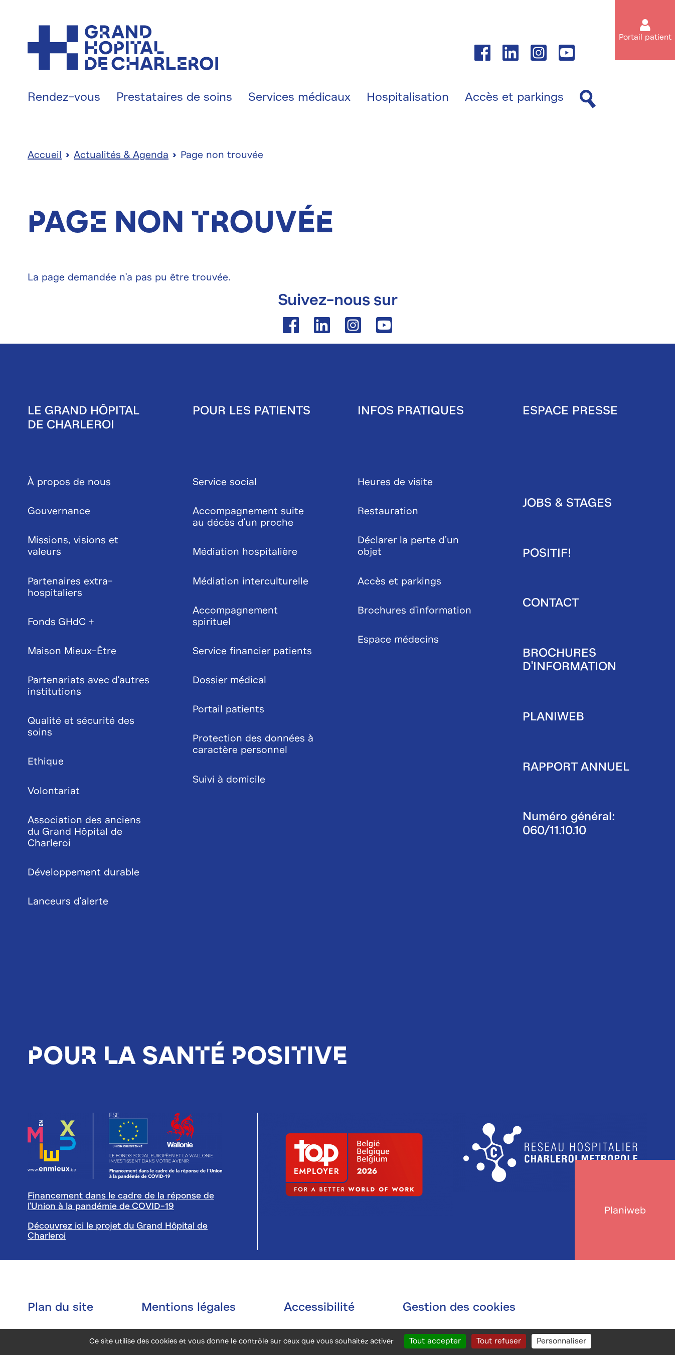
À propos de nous (69, 482)
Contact (551, 602)
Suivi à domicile (229, 779)
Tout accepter (435, 1341)
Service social (225, 482)
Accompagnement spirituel (235, 616)
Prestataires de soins (174, 97)
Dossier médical (229, 680)
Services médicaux (299, 97)
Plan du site (60, 1306)
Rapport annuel (576, 766)
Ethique (46, 761)
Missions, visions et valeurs (73, 546)
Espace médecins (398, 639)
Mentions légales (188, 1306)
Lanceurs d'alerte (68, 901)
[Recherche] (588, 99)
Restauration (388, 511)
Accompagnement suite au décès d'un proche (248, 517)
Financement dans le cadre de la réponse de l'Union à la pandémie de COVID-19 (121, 1201)
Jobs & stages (567, 502)
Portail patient (645, 37)
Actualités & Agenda (121, 154)
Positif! (547, 552)
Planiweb (553, 716)
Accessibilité (319, 1306)
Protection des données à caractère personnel (253, 744)
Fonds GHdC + (61, 622)
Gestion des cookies (459, 1306)
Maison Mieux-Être (72, 651)
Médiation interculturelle (250, 581)
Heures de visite (395, 482)
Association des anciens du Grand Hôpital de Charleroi (84, 831)
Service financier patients (252, 651)
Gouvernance (59, 511)
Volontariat (54, 791)
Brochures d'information (414, 610)
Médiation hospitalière (245, 551)
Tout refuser (498, 1341)
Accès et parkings (514, 97)
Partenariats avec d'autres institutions (88, 686)
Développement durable (83, 872)
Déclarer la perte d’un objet (408, 546)
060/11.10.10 (554, 830)
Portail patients (228, 709)
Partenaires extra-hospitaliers (70, 587)
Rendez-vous (64, 97)
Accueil (45, 154)
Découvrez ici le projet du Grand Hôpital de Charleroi (118, 1231)
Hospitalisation (408, 97)
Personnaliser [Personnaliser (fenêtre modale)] (561, 1341)
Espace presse (570, 410)
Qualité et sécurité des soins (81, 726)
